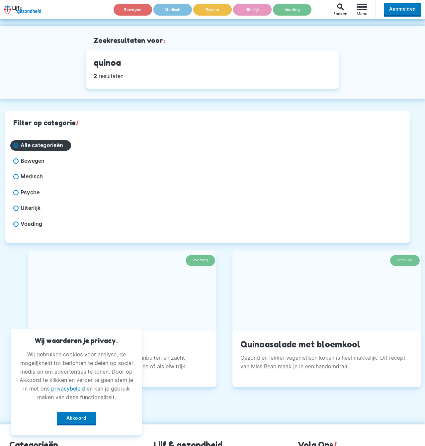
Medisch (172, 13)
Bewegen (133, 13)
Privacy (164, 376)
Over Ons (166, 326)
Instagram (311, 342)
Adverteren (169, 359)
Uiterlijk (252, 13)
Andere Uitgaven (176, 342)
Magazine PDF (173, 392)
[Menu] (362, 13)
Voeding (292, 13)
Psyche (212, 13)
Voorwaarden (171, 425)
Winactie (165, 409)
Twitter (307, 359)
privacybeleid (68, 386)
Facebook (311, 326)
